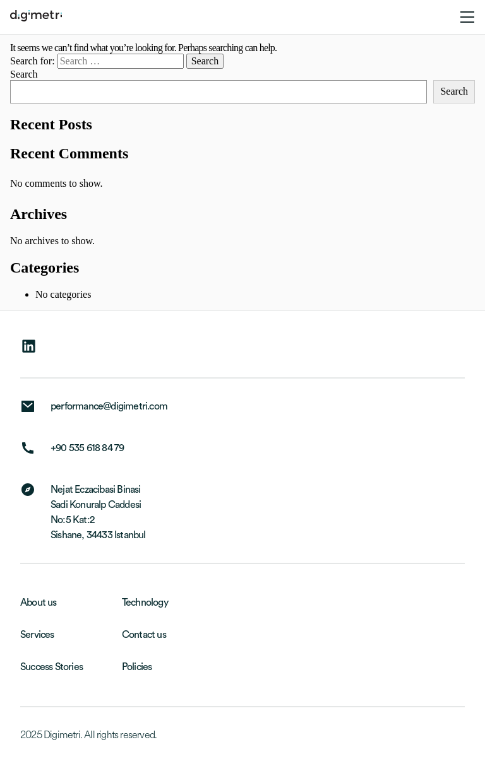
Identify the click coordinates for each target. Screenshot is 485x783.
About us (38, 603)
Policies (137, 667)
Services (37, 635)
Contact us (144, 635)
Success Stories (51, 667)
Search (24, 74)
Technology (145, 603)
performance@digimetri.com (109, 406)
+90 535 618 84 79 (87, 448)
